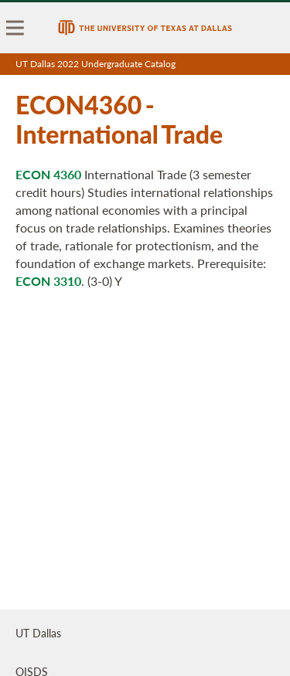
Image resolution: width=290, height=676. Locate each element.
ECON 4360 (48, 174)
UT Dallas (38, 632)
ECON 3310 (48, 281)
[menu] (15, 27)
